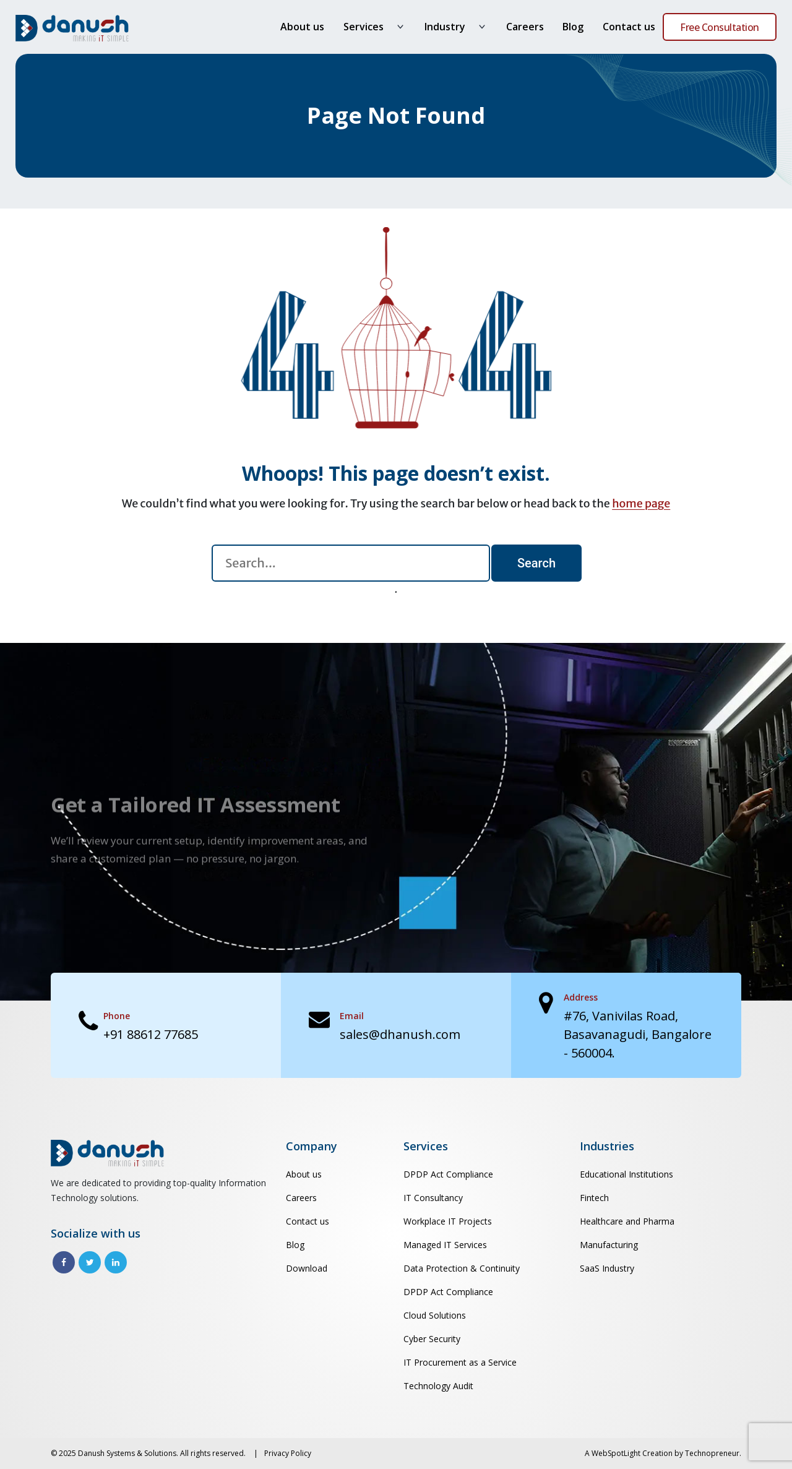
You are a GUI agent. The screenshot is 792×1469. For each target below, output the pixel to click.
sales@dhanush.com (400, 1034)
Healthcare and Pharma (627, 1221)
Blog (572, 26)
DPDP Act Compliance (448, 1174)
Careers (525, 26)
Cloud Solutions (434, 1315)
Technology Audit (438, 1386)
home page (641, 503)
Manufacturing (609, 1245)
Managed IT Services (445, 1245)
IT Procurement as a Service (460, 1362)
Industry (444, 26)
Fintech (594, 1198)
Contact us (629, 26)
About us (302, 26)
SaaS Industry (607, 1268)
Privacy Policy (287, 1453)
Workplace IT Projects (447, 1221)
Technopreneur (712, 1453)
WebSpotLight (616, 1453)
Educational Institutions (626, 1174)
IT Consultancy (433, 1198)
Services (363, 26)
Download (306, 1268)
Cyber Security (431, 1339)
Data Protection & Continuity (461, 1268)
